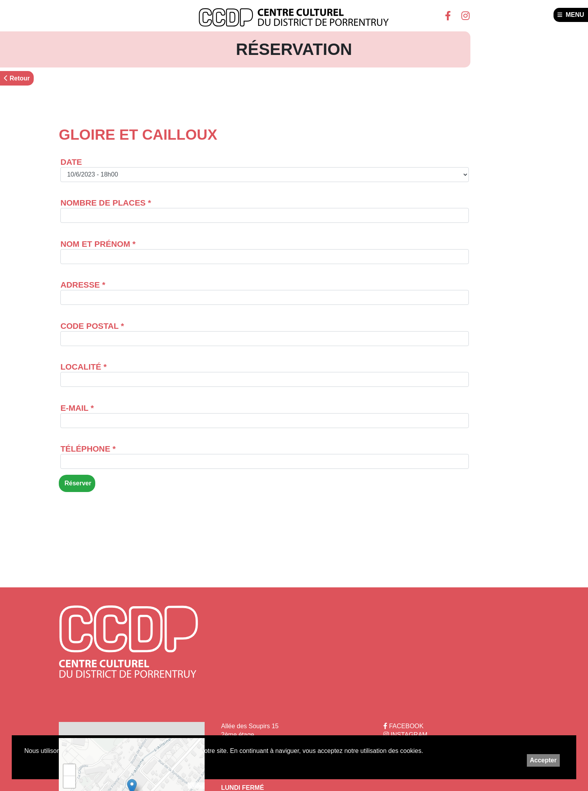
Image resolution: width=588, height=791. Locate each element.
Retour (17, 78)
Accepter (543, 760)
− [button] (69, 782)
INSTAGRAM (405, 734)
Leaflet (196, 785)
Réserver (77, 483)
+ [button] (69, 770)
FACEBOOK (403, 726)
